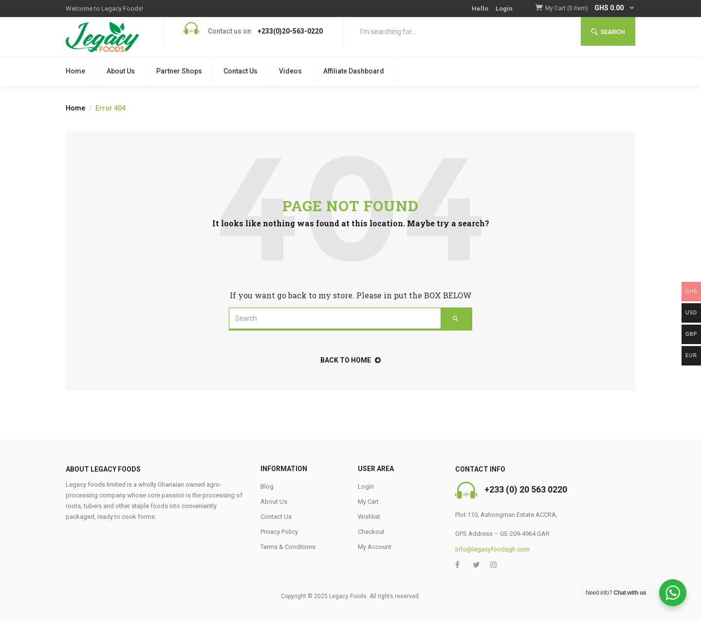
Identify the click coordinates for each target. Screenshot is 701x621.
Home (75, 71)
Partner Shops (179, 71)
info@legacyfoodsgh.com (492, 549)
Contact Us (240, 71)
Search (608, 32)
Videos (290, 71)
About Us (121, 71)
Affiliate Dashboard (353, 71)
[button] (590, 8)
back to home (350, 360)
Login (504, 8)
